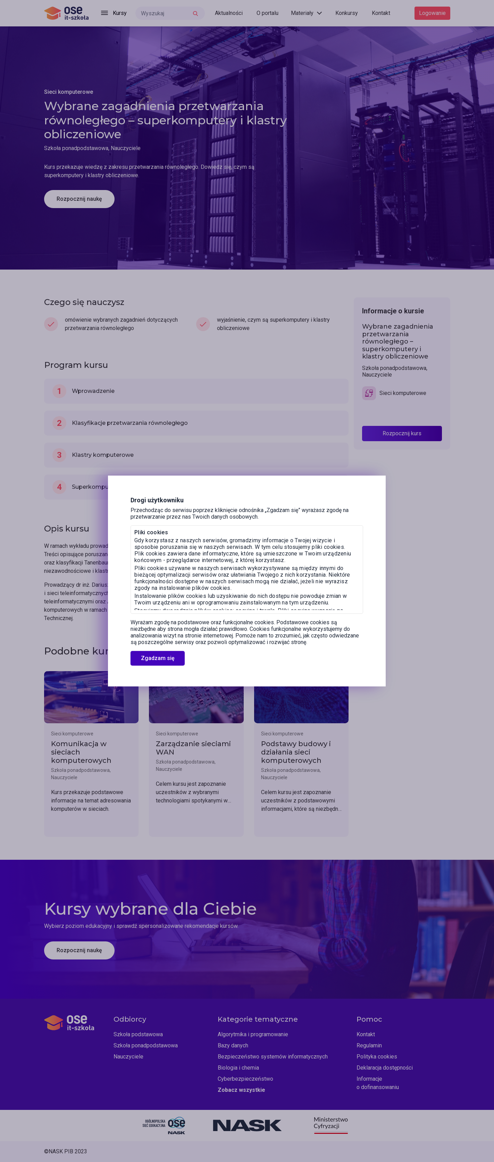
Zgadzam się (158, 658)
